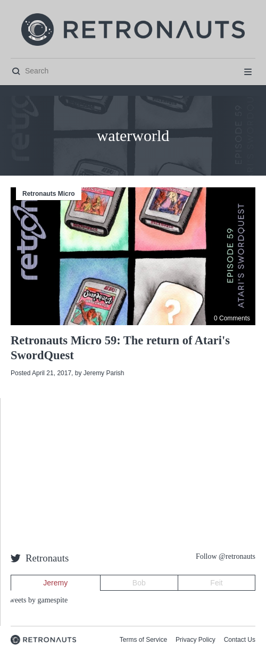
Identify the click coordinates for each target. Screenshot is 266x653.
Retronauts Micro (48, 193)
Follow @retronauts (225, 556)
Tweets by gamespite (36, 600)
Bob (139, 582)
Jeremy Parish (104, 373)
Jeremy (55, 582)
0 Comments (232, 318)
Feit (216, 582)
